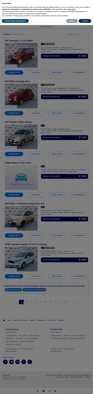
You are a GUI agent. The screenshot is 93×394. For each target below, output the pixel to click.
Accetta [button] (85, 21)
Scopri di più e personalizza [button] (15, 21)
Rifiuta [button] (72, 21)
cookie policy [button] (71, 9)
